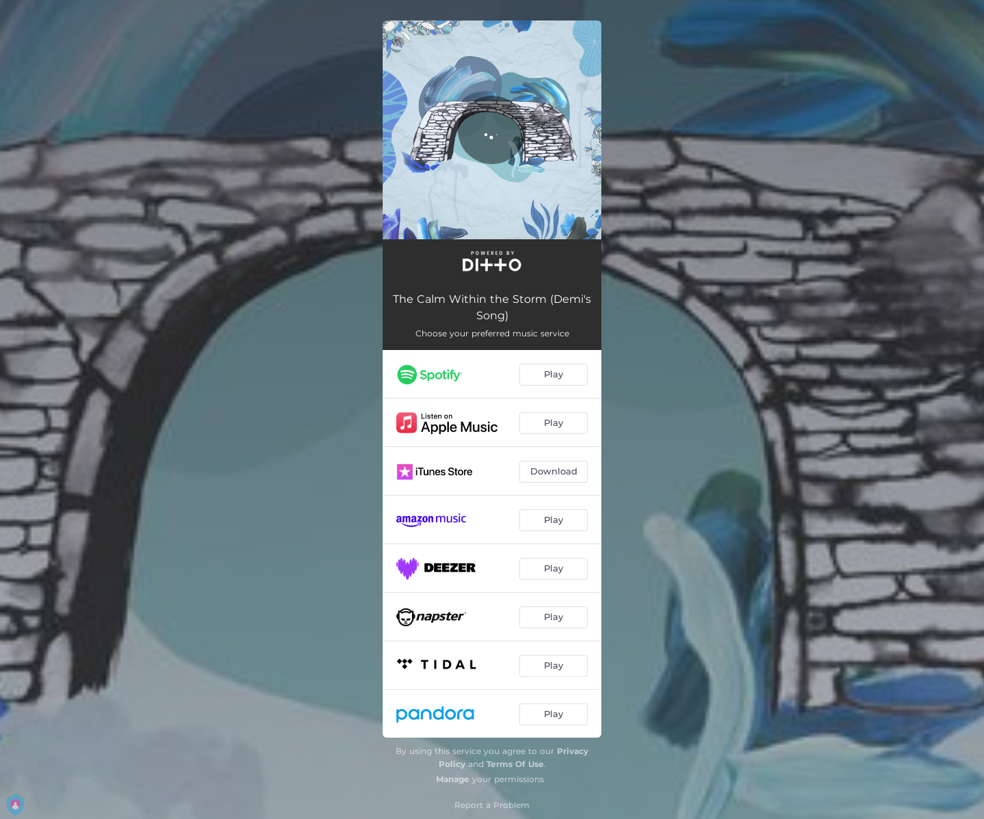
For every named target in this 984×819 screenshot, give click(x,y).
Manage (452, 779)
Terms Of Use (515, 764)
